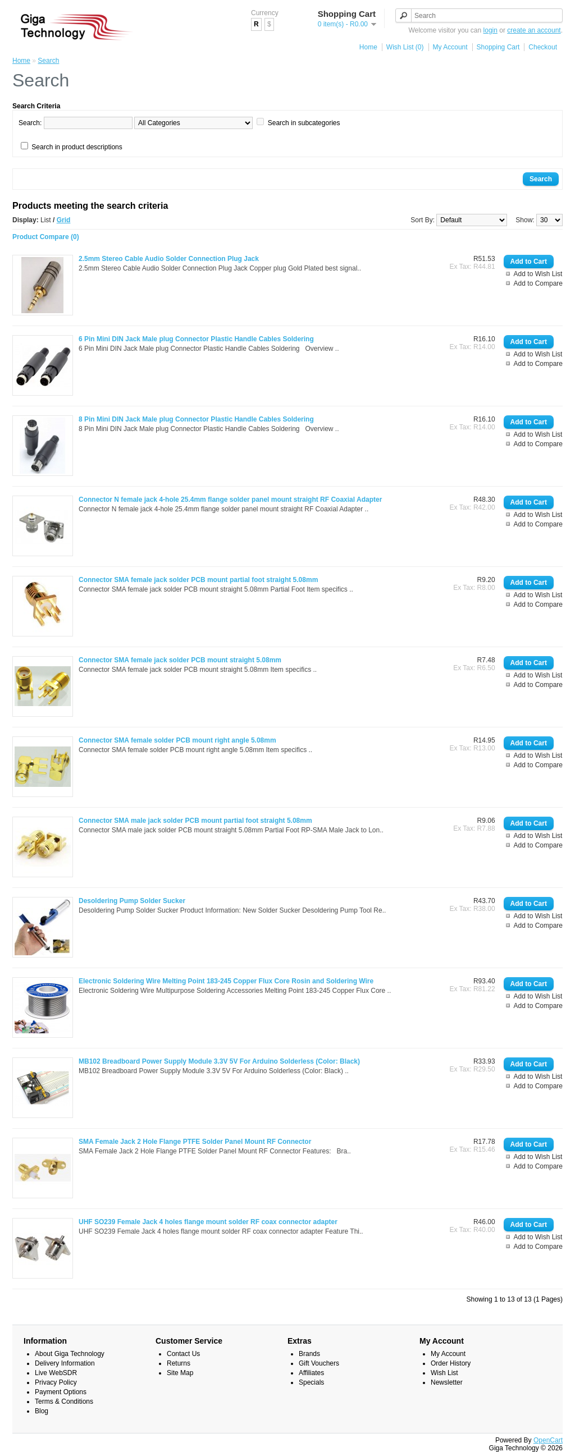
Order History (451, 1363)
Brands (309, 1354)
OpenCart (548, 1440)
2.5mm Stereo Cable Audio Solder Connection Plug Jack (169, 259)
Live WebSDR (56, 1373)
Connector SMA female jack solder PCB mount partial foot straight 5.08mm (198, 580)
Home (368, 47)
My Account (450, 47)
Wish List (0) (405, 47)
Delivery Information (65, 1363)
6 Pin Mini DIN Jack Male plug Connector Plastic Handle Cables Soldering (196, 339)
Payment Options (60, 1392)
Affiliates (311, 1373)
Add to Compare (538, 283)
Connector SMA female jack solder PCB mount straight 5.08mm (180, 660)
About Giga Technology (69, 1354)
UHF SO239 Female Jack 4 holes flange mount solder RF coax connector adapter (208, 1222)
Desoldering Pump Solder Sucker (132, 901)
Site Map (180, 1373)
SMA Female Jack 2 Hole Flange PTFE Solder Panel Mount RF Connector (195, 1142)
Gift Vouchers (319, 1363)
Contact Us (183, 1354)
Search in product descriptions (76, 147)
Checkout (542, 47)
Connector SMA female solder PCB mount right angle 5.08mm (177, 740)
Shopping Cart (498, 47)
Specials (311, 1382)
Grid (64, 220)
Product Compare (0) (45, 237)
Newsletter (447, 1382)
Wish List (444, 1373)
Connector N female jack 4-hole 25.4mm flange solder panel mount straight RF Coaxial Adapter (230, 499)
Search (48, 61)
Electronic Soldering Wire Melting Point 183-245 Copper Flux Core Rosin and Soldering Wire (226, 981)
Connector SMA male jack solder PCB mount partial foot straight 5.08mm (195, 821)
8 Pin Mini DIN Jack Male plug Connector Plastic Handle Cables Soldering (196, 419)
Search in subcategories (304, 123)
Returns (178, 1363)
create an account (533, 30)
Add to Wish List (538, 274)
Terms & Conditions (64, 1401)
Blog (41, 1411)
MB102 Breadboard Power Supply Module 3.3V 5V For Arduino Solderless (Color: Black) (219, 1061)
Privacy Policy (56, 1382)
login (490, 30)
